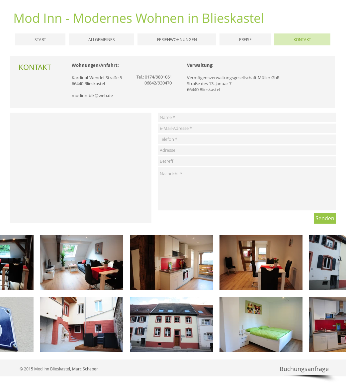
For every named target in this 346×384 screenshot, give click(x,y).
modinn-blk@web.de (92, 95)
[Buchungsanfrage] (304, 368)
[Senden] (325, 218)
